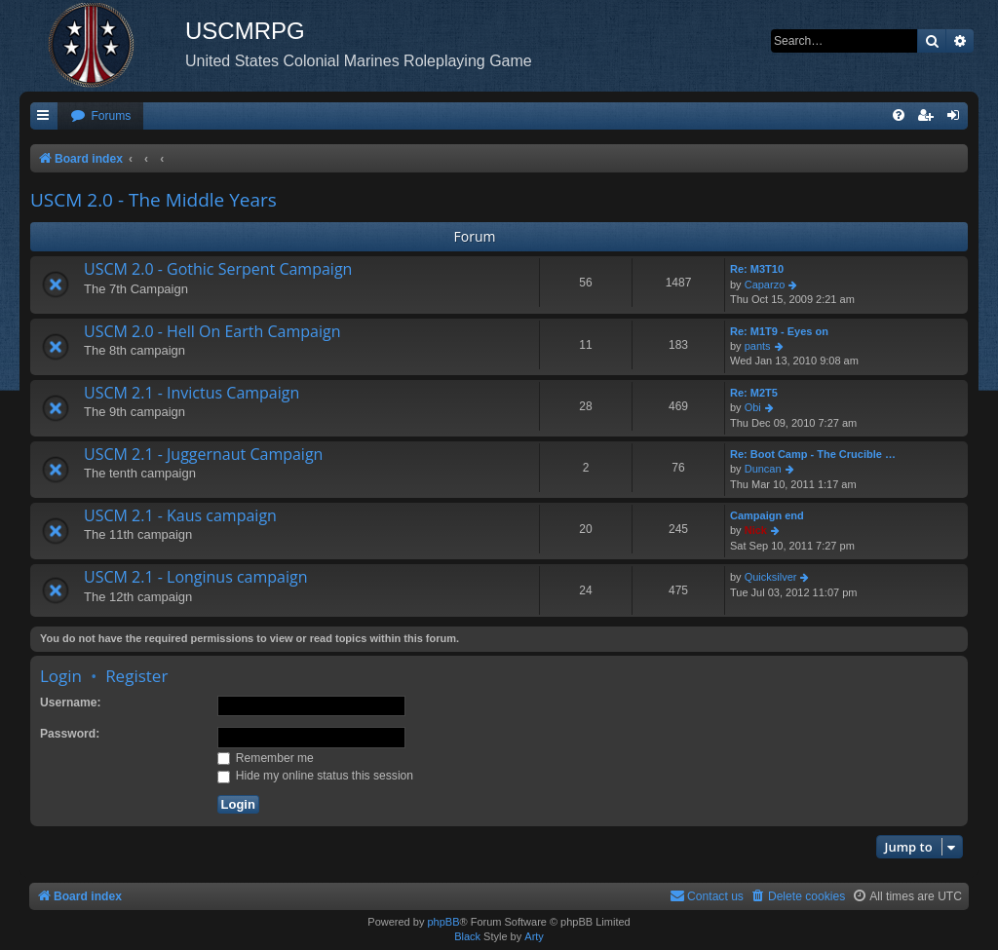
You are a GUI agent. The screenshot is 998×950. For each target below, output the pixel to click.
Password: (69, 734)
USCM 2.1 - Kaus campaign (180, 515)
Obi (753, 407)
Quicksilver (771, 577)
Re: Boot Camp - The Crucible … (813, 454)
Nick (756, 530)
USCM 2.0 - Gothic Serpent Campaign (218, 269)
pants (758, 346)
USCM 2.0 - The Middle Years (153, 199)
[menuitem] (100, 116)
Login (61, 675)
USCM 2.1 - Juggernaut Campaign (203, 454)
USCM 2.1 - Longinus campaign (196, 577)
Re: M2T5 (754, 393)
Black (467, 936)
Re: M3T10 (757, 269)
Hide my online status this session (315, 775)
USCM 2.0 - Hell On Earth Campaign (212, 331)
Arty (534, 936)
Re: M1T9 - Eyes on (779, 331)
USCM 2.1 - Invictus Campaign (191, 392)
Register (136, 675)
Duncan (763, 469)
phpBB (443, 922)
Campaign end (767, 515)
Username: (70, 702)
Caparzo (765, 284)
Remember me (265, 758)
